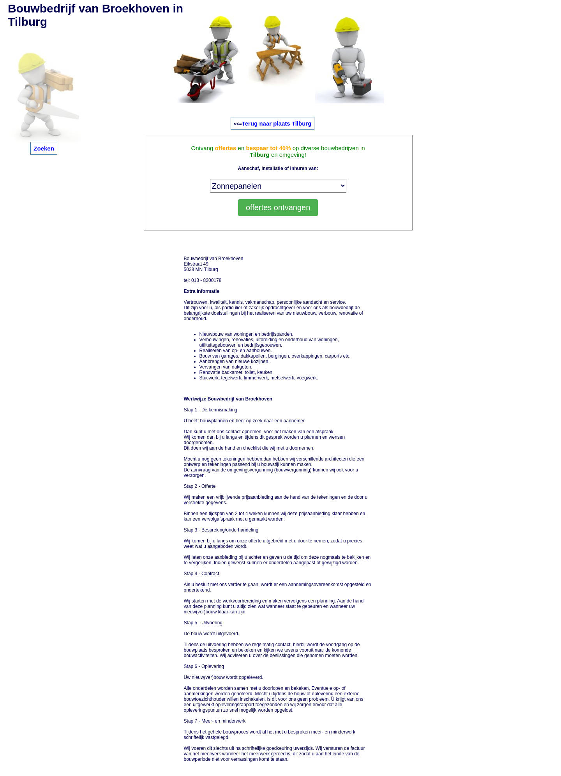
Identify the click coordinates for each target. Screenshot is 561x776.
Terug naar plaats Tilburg (277, 123)
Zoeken (44, 148)
